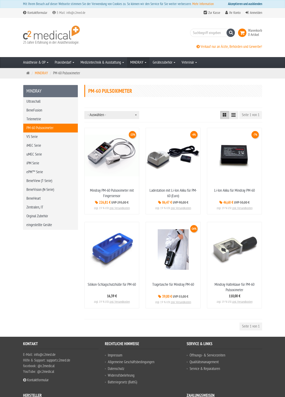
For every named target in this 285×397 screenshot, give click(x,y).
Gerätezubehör (164, 62)
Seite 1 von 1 (250, 115)
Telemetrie (33, 119)
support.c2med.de (58, 360)
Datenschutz (116, 369)
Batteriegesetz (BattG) (122, 382)
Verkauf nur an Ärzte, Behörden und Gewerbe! (229, 47)
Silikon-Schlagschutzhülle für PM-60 (112, 284)
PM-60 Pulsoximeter (39, 128)
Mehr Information (203, 4)
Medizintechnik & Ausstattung (102, 62)
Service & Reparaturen (205, 369)
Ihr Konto (235, 13)
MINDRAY (138, 62)
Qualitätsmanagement (204, 362)
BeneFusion (34, 110)
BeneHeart (33, 198)
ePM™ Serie (34, 172)
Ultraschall (33, 101)
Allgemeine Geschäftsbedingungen (131, 362)
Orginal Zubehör (37, 216)
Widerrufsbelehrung (121, 375)
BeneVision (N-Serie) (40, 189)
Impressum (115, 355)
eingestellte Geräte (39, 225)
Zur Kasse (214, 13)
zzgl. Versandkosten (119, 208)
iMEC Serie (33, 145)
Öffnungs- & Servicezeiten (207, 355)
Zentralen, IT (34, 207)
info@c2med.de (45, 354)
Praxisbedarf (64, 62)
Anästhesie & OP (35, 62)
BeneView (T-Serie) (39, 181)
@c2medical (46, 366)
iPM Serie (32, 163)
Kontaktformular (35, 13)
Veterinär (189, 62)
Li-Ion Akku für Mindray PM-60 (234, 190)
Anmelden (256, 13)
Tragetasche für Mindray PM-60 (173, 284)
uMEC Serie (34, 154)
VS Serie (32, 137)
